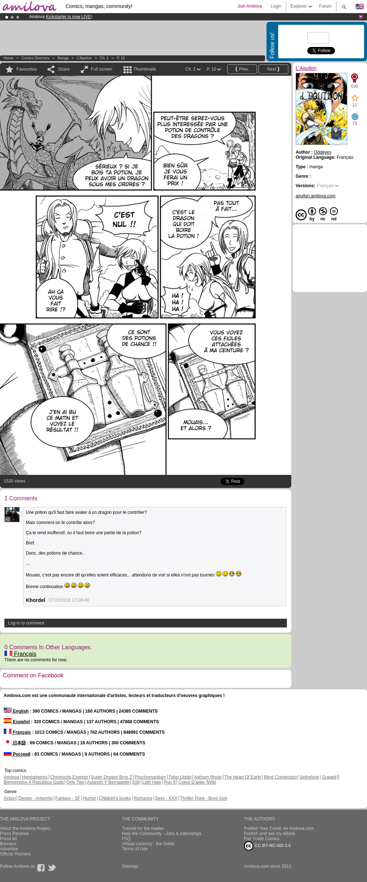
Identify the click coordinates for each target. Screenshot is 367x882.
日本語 (15, 742)
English (16, 711)
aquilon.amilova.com (315, 195)
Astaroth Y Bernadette (108, 782)
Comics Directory (35, 58)
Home (8, 58)
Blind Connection (280, 777)
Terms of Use (135, 848)
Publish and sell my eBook (269, 833)
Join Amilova (249, 6)
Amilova (11, 777)
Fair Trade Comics (262, 838)
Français (20, 654)
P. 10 (121, 58)
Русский (17, 754)
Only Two (75, 782)
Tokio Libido (180, 777)
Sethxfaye (309, 777)
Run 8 (169, 782)
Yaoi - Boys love (211, 798)
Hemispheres (35, 777)
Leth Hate (151, 782)
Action (10, 798)
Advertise (9, 848)
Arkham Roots (208, 777)
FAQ (126, 838)
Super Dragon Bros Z (111, 777)
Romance (143, 798)
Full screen (102, 69)
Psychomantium (150, 777)
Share (64, 69)
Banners (8, 843)
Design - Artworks (36, 798)
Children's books (115, 798)
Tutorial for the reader (143, 828)
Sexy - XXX (166, 798)
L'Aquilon (84, 58)
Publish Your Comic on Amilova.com (279, 828)
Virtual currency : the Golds (148, 843)
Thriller (187, 798)
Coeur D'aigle (192, 782)
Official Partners (15, 854)
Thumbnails (145, 69)
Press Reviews (14, 833)
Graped (328, 777)
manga (63, 58)
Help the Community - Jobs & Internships (161, 833)
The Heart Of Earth (242, 777)
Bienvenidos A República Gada (34, 782)
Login (276, 6)
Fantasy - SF (67, 798)
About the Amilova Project (25, 828)
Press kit (8, 838)
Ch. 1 (104, 58)
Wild (211, 782)
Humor (89, 798)
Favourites (26, 69)
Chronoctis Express (69, 777)
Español (17, 721)
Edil (136, 782)
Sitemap (130, 866)
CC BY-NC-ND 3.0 (267, 846)
